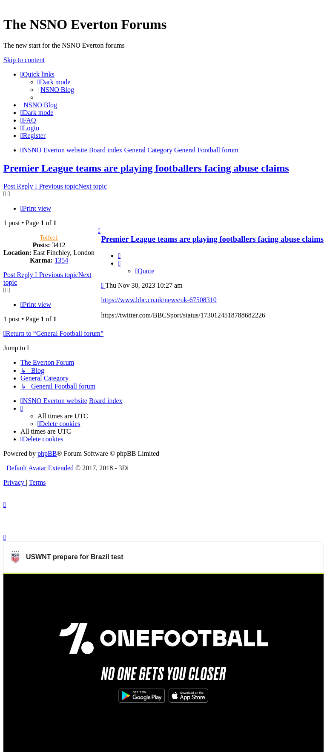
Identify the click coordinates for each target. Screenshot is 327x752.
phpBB (47, 453)
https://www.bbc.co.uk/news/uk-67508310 (158, 299)
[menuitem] (28, 120)
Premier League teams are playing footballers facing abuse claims (146, 168)
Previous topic (58, 186)
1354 (61, 260)
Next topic (92, 186)
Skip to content (24, 59)
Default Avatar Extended (40, 468)
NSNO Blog (57, 89)
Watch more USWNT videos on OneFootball (259, 583)
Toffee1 (49, 237)
